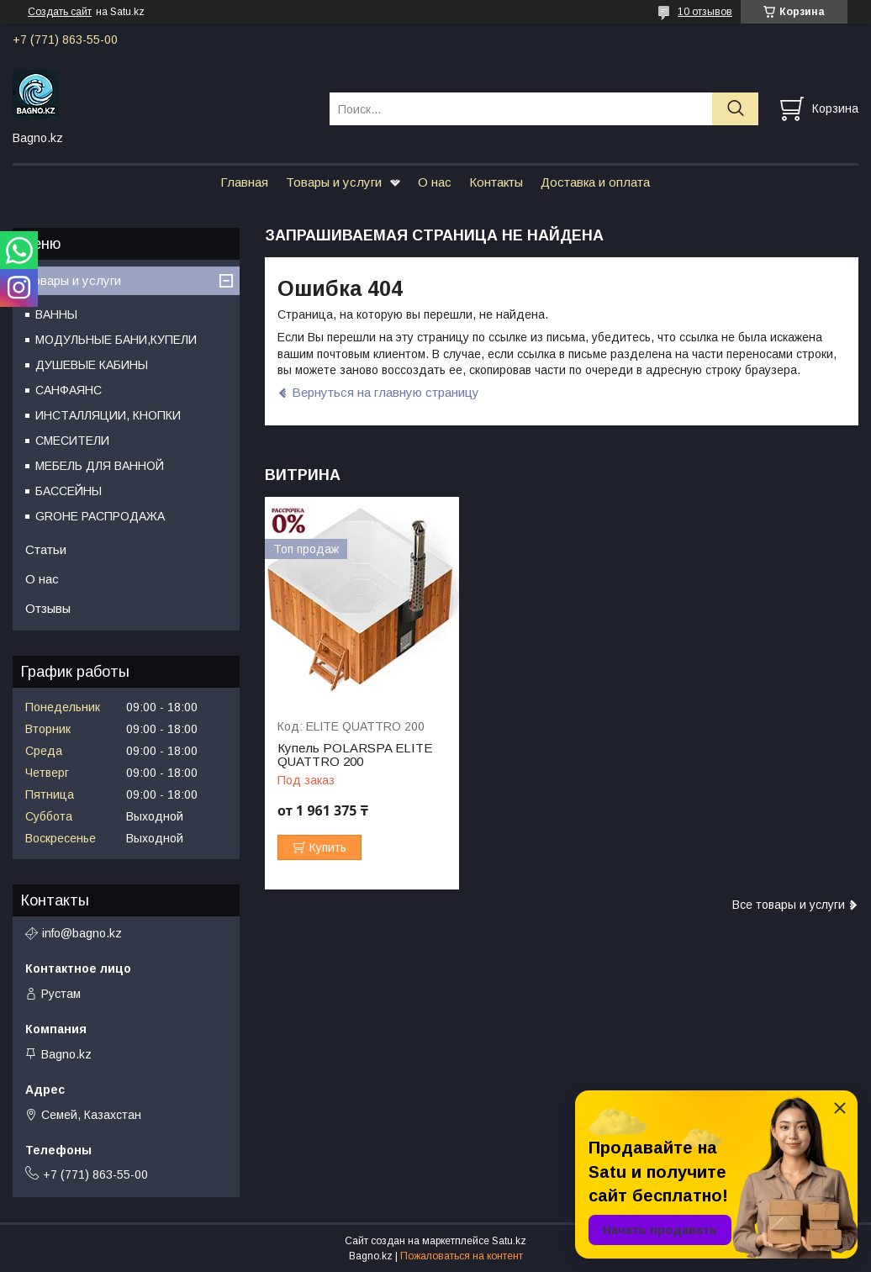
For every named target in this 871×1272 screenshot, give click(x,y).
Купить (327, 847)
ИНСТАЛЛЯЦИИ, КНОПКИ (108, 415)
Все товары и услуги (788, 904)
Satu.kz (509, 1241)
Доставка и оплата (595, 182)
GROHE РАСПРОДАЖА (100, 516)
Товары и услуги (334, 182)
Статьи (45, 549)
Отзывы (48, 608)
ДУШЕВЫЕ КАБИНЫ (91, 365)
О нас (434, 182)
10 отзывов (705, 12)
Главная (244, 182)
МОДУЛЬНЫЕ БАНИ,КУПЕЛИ (116, 339)
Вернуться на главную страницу (385, 392)
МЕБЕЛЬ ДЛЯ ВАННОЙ (99, 465)
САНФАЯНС (68, 390)
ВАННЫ (56, 314)
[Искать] (735, 108)
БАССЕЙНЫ (68, 491)
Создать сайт (60, 12)
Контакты (496, 182)
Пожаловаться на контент (461, 1256)
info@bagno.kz (82, 933)
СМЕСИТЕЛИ (72, 440)
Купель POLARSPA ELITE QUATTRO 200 (354, 755)
